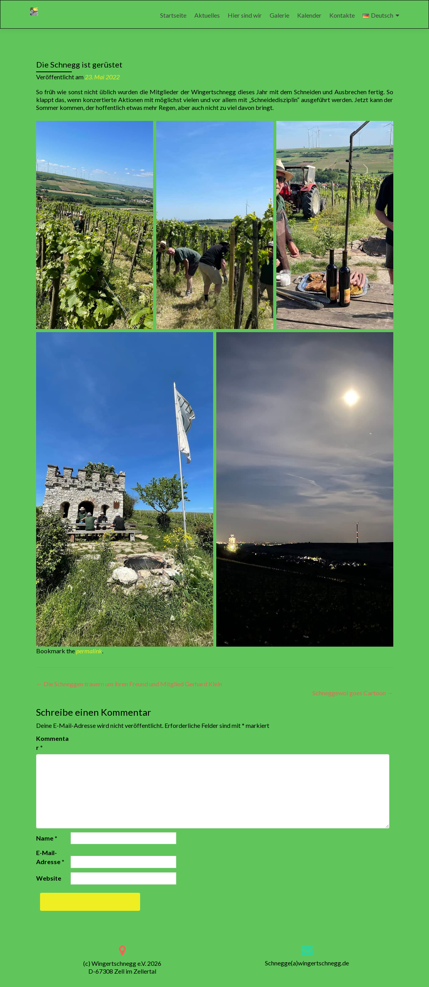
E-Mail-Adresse (50, 857)
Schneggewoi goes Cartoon (352, 692)
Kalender (309, 15)
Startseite (173, 15)
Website (48, 878)
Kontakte (342, 15)
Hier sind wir (245, 15)
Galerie (279, 15)
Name (46, 838)
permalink (89, 650)
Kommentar (52, 743)
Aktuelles (207, 15)
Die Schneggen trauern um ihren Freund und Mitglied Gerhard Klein (129, 683)
